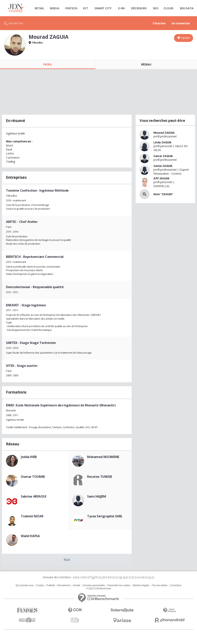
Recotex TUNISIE (99, 476)
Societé (76, 585)
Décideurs (139, 8)
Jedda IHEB (29, 457)
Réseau (146, 64)
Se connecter (180, 23)
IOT (85, 8)
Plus (67, 559)
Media (54, 8)
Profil (47, 64)
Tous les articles (159, 585)
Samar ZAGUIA (163, 156)
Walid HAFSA (30, 536)
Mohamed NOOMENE (103, 457)
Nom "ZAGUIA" (163, 194)
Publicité (51, 585)
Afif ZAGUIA (161, 178)
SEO (155, 8)
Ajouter (185, 38)
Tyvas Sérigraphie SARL (105, 516)
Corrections (175, 585)
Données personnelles (94, 585)
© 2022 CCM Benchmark (98, 588)
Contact (40, 585)
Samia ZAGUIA (162, 166)
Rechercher (16, 23)
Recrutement (63, 585)
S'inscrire (159, 23)
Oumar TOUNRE (33, 476)
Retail (39, 8)
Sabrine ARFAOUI (33, 496)
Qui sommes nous (24, 585)
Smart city (103, 8)
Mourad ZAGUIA (164, 132)
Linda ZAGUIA (162, 142)
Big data (186, 8)
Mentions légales (141, 585)
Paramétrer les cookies (119, 585)
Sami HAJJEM (96, 496)
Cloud (168, 8)
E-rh (121, 8)
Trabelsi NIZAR (32, 516)
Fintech (71, 8)
